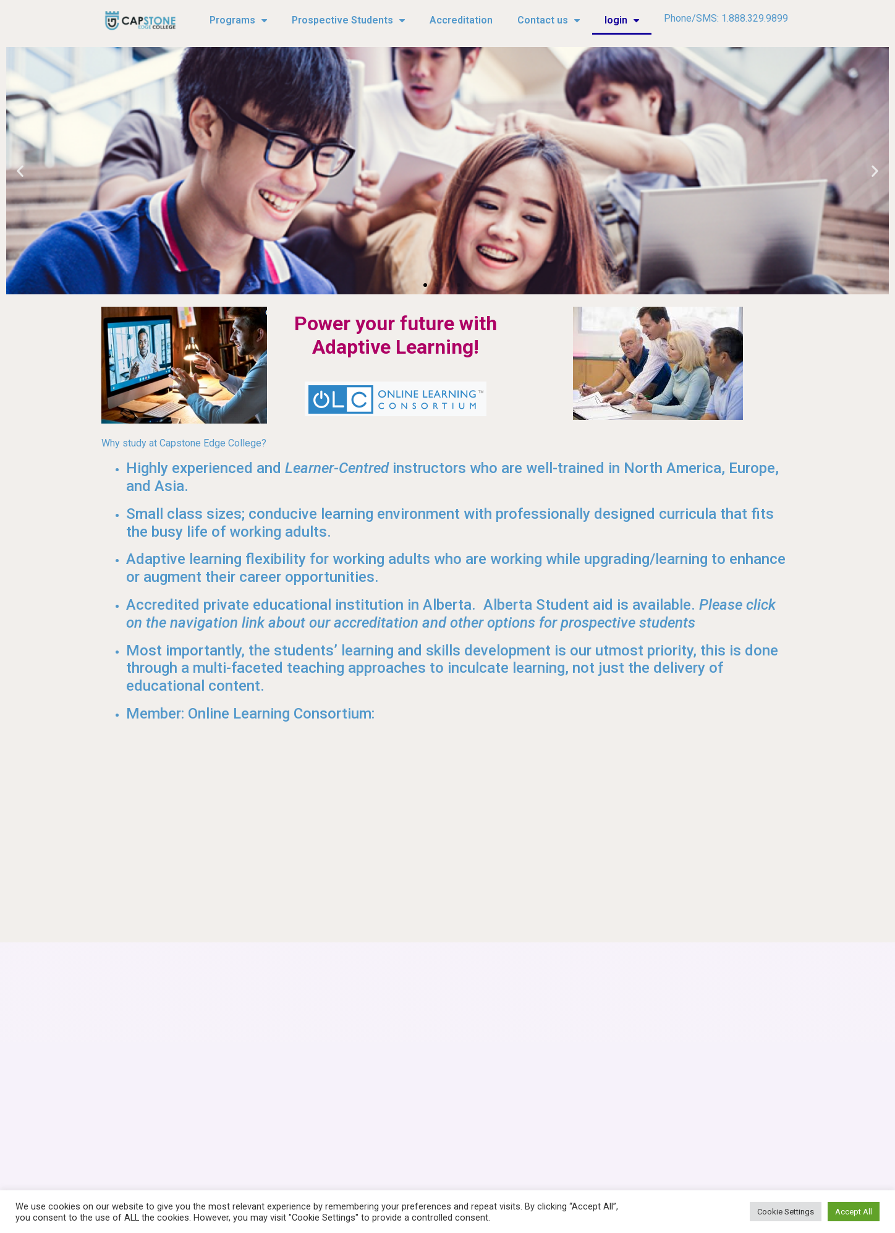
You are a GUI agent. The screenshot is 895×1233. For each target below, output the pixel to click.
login (621, 20)
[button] (425, 285)
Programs (238, 20)
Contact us (548, 20)
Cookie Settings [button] (785, 1211)
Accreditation (461, 20)
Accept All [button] (853, 1211)
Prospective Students (348, 20)
